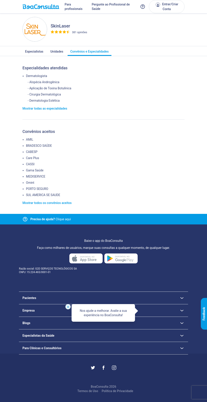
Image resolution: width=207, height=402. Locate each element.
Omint (30, 182)
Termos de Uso (87, 391)
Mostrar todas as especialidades (44, 108)
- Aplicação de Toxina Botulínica (49, 88)
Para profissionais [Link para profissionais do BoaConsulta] (74, 7)
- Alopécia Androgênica (43, 82)
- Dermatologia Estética (44, 100)
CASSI (30, 164)
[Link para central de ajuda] (25, 219)
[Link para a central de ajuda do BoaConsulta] (142, 6)
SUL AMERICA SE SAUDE (43, 195)
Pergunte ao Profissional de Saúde (111, 7)
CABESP (31, 152)
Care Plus (32, 158)
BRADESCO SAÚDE (39, 145)
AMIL (29, 139)
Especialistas (34, 53)
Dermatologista (36, 76)
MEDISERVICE (35, 176)
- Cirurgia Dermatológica (44, 94)
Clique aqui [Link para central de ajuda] (50, 219)
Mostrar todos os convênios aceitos (47, 203)
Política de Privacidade (117, 391)
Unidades (57, 53)
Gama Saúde (34, 170)
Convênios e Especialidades (89, 53)
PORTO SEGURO (37, 189)
